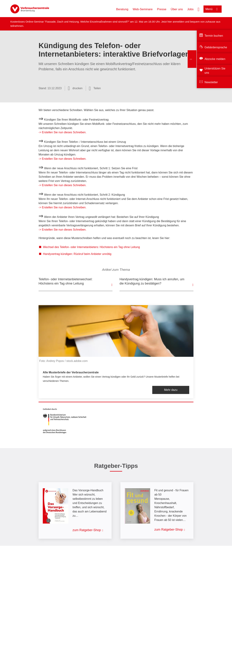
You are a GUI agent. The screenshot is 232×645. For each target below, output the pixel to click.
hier (170, 21)
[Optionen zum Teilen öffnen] (95, 88)
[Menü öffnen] (212, 9)
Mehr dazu (170, 389)
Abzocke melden (215, 58)
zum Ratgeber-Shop (87, 530)
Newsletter (211, 82)
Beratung (122, 9)
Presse (161, 9)
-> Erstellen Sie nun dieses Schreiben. (62, 132)
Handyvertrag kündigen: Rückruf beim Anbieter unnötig (77, 253)
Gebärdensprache (216, 47)
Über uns (177, 9)
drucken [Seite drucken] (78, 88)
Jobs (190, 9)
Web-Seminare (143, 9)
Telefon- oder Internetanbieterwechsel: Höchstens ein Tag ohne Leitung (65, 281)
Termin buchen (214, 35)
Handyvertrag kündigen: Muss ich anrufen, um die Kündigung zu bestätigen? (152, 281)
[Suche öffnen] (198, 9)
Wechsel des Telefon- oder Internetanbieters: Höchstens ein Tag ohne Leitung (91, 247)
